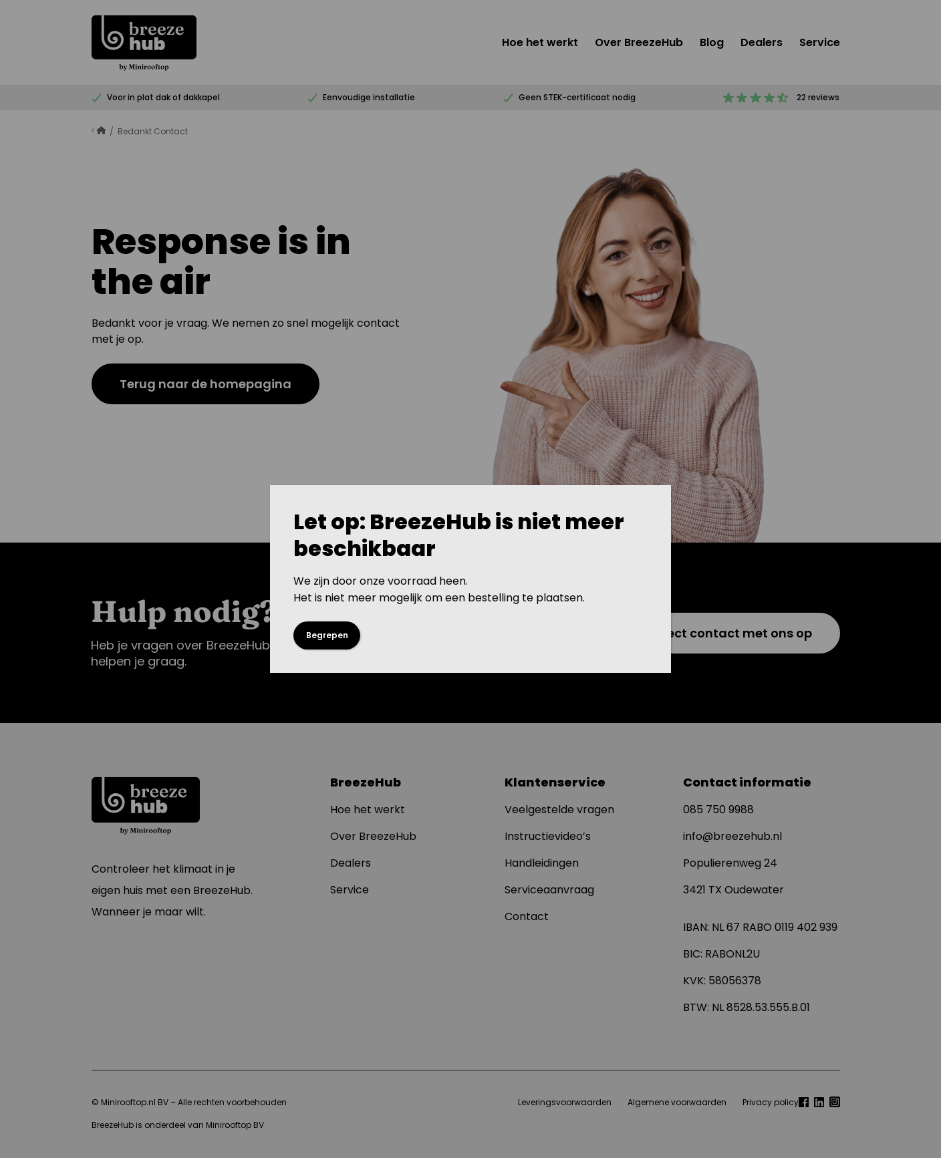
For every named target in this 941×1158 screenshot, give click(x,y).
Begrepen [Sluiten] (327, 635)
